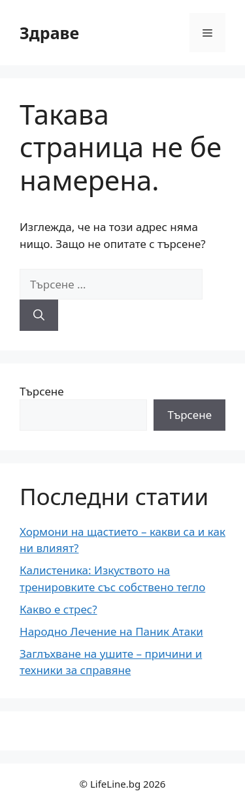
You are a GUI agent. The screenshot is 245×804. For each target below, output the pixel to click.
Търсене (42, 391)
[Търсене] (39, 315)
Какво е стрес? (58, 609)
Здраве (49, 33)
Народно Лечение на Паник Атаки (111, 631)
